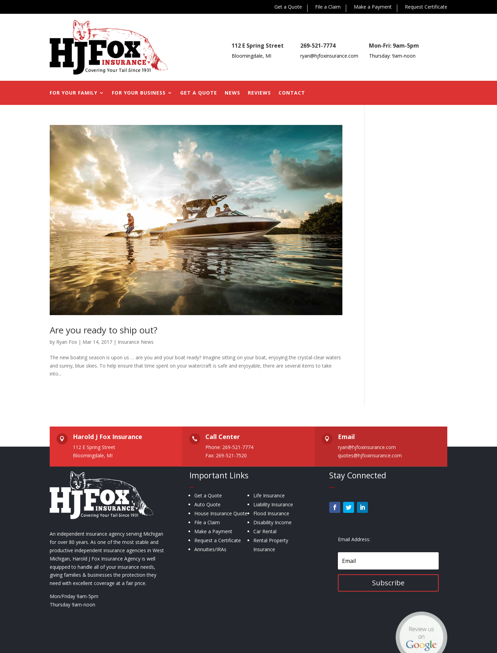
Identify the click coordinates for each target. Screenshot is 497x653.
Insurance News (136, 342)
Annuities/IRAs (210, 549)
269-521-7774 (317, 45)
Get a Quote (288, 7)
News (232, 93)
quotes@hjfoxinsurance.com (370, 455)
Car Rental (264, 531)
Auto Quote (207, 504)
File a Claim (328, 7)
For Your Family (73, 93)
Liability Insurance (273, 504)
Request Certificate (426, 7)
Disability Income (272, 522)
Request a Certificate (217, 540)
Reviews (259, 93)
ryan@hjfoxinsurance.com (329, 55)
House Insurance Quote (220, 513)
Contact (292, 93)
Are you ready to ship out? (103, 330)
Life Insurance (269, 495)
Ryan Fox (66, 342)
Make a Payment (373, 7)
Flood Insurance (271, 513)
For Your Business (139, 93)
